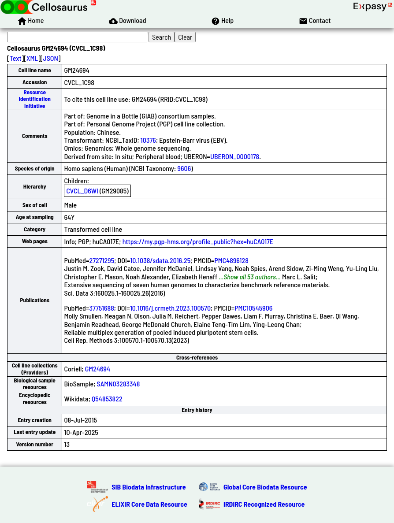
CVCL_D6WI (82, 190)
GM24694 (97, 368)
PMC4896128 (231, 260)
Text (16, 58)
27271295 (101, 260)
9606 (184, 168)
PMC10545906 (253, 308)
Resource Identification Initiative (35, 99)
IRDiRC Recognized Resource (264, 504)
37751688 (101, 308)
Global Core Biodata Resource (265, 486)
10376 (148, 140)
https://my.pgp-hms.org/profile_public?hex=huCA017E (198, 241)
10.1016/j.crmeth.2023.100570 (170, 308)
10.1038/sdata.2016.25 (160, 260)
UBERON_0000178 (234, 156)
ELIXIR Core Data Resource (149, 504)
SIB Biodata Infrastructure (149, 486)
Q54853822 (107, 398)
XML (32, 58)
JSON (50, 58)
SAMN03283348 (118, 383)
